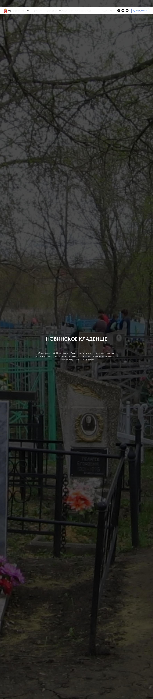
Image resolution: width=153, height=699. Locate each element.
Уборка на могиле (65, 3)
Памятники (38, 3)
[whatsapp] (122, 3)
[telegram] (118, 3)
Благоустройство (50, 3)
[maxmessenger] (127, 3)
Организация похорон (83, 3)
